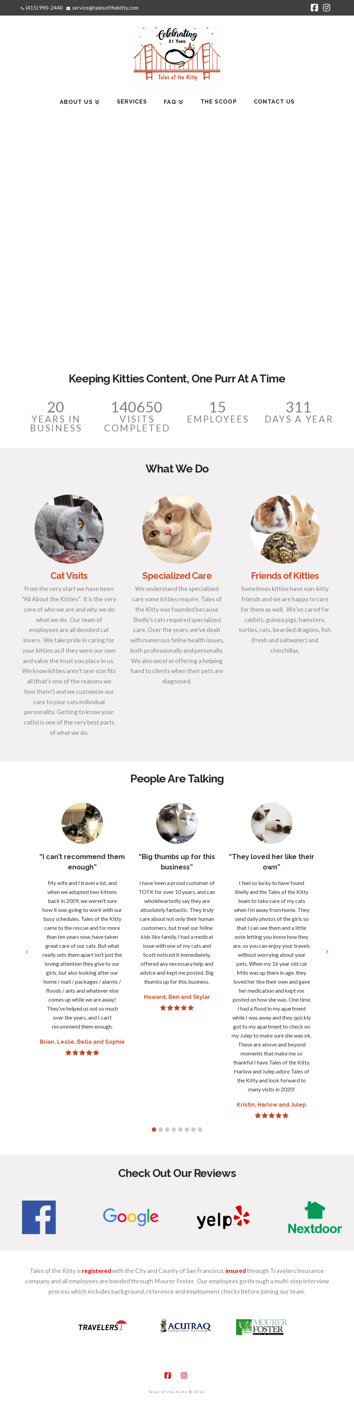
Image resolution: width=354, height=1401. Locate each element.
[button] (154, 1129)
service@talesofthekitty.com (105, 7)
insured (235, 1270)
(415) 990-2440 (44, 7)
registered (96, 1270)
